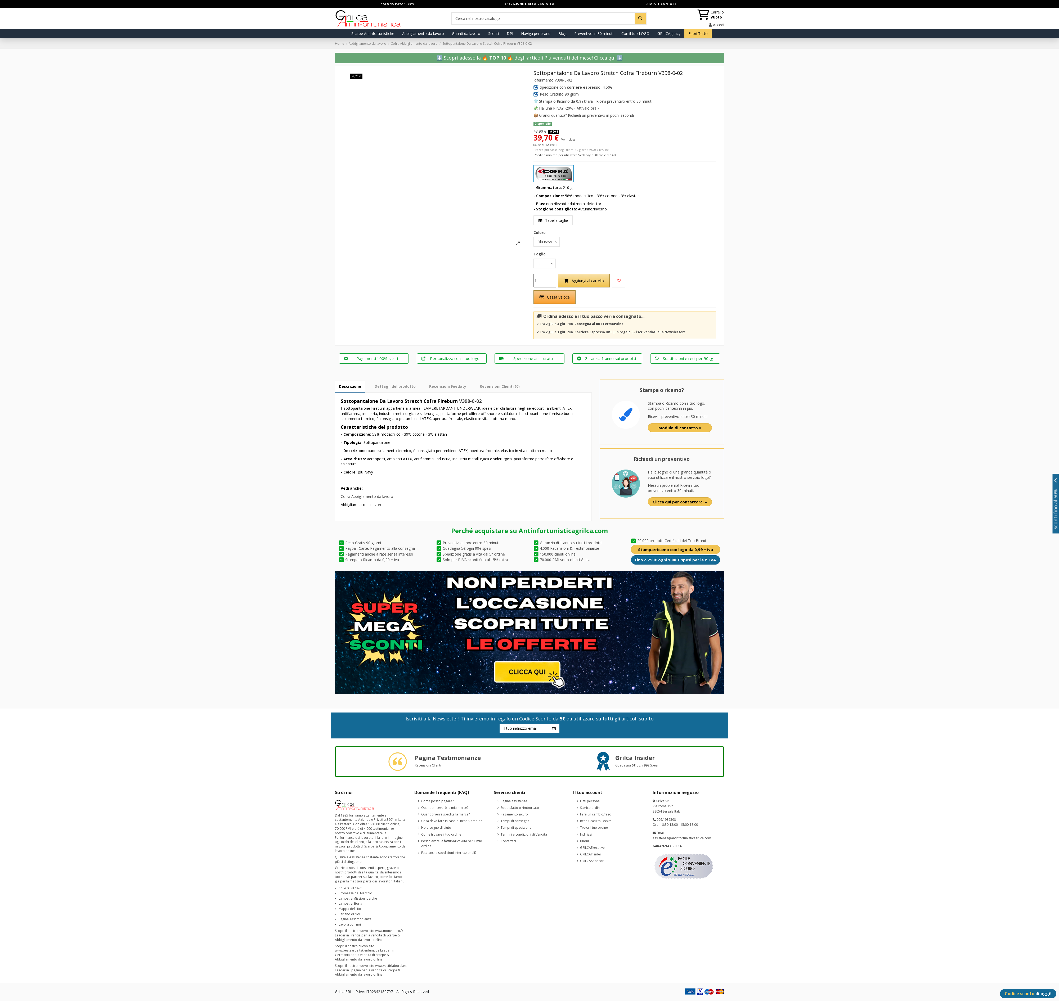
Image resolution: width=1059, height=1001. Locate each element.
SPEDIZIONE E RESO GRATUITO (529, 4)
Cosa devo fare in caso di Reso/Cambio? (451, 821)
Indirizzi (586, 834)
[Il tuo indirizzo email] (524, 728)
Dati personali (590, 801)
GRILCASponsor (592, 861)
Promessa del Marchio (355, 893)
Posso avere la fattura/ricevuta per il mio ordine (451, 844)
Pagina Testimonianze (355, 919)
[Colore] (546, 242)
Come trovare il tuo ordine (441, 834)
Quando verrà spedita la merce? (445, 814)
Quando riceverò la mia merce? (444, 807)
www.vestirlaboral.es (390, 965)
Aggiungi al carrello (584, 280)
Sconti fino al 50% (1056, 504)
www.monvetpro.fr (389, 931)
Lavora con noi (350, 924)
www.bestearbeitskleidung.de (357, 950)
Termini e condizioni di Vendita (524, 834)
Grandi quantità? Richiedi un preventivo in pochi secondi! (587, 115)
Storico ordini (590, 807)
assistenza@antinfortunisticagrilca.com (682, 838)
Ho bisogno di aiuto (436, 828)
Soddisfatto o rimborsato (520, 807)
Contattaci (508, 841)
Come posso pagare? (437, 801)
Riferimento (543, 80)
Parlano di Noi (349, 914)
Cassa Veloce (554, 297)
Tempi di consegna (515, 821)
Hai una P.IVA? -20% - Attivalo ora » (569, 108)
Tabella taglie (553, 220)
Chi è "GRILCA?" (350, 888)
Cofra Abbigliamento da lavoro (367, 496)
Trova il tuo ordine (594, 828)
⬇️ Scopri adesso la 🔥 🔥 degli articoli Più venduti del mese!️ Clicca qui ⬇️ (530, 58)
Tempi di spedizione (516, 828)
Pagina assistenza (514, 801)
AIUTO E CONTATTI (662, 4)
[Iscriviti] (554, 728)
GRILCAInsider (590, 854)
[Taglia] (544, 263)
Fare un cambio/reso (595, 814)
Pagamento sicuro (514, 814)
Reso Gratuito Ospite (596, 821)
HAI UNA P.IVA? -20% (397, 4)
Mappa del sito (350, 909)
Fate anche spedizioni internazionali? (448, 853)
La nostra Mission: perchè (358, 898)
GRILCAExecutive (592, 847)
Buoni (584, 841)
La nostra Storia (350, 903)
